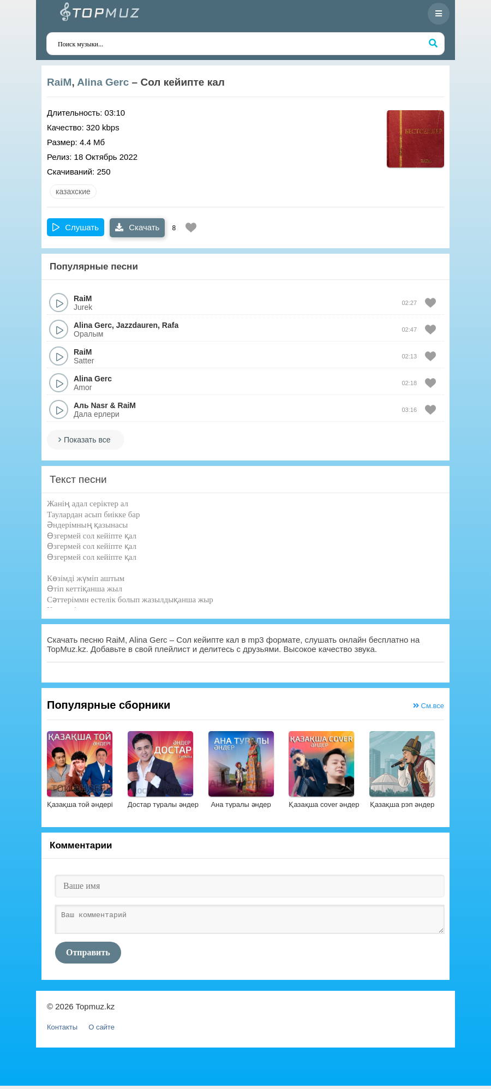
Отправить (88, 955)
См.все (428, 706)
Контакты (62, 1030)
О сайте (101, 1030)
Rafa (170, 325)
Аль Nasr (91, 405)
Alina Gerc (103, 82)
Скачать (137, 227)
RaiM (59, 82)
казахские (73, 191)
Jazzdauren (137, 325)
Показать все (87, 439)
